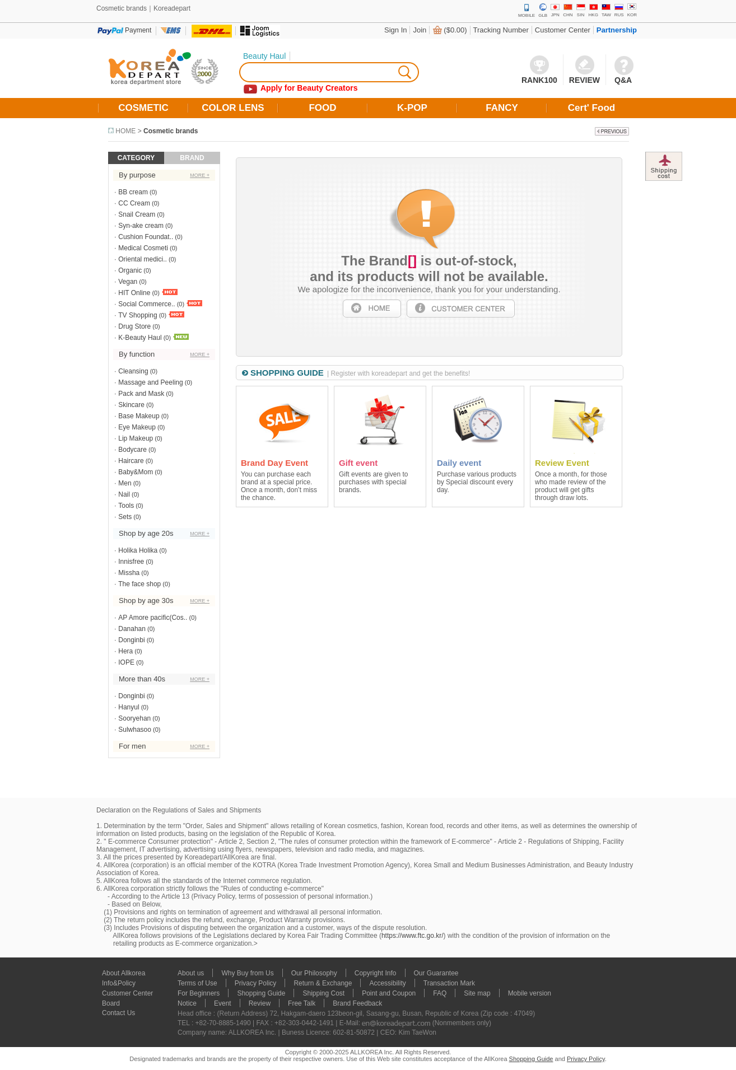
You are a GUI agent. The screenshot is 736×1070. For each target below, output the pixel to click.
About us (191, 973)
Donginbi (131, 640)
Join (419, 30)
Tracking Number (501, 30)
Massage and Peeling (150, 382)
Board (111, 1003)
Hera (125, 651)
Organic (130, 270)
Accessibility (387, 983)
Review (260, 1003)
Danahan (132, 629)
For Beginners (199, 993)
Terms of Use (197, 983)
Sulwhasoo (134, 729)
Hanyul (128, 707)
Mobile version (529, 993)
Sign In (395, 30)
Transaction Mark (449, 983)
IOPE (126, 662)
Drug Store (134, 326)
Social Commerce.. (146, 304)
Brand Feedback (357, 1003)
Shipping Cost (323, 993)
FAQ (439, 993)
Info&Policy (119, 983)
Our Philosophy (314, 973)
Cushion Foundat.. (145, 237)
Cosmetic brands (170, 131)
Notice (187, 1003)
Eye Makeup (137, 427)
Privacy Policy (256, 983)
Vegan (127, 282)
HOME (125, 131)
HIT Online (134, 293)
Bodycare (132, 450)
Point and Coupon (389, 993)
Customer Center (562, 30)
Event (222, 1003)
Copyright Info (376, 973)
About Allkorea (123, 973)
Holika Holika (137, 550)
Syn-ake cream (141, 226)
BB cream (133, 192)
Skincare (131, 405)
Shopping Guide (261, 993)
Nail (124, 494)
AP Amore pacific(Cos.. (152, 618)
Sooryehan (134, 718)
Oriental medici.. (142, 259)
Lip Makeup (135, 438)
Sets (125, 517)
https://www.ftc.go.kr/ (412, 936)
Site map (477, 993)
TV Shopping (137, 315)
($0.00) (455, 30)
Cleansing (133, 371)
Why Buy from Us (247, 973)
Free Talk (301, 1003)
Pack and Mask (141, 394)
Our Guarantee (436, 973)
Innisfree (131, 562)
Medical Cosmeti (143, 248)
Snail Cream (136, 214)
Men (124, 483)
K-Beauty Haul (139, 338)
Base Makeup (138, 416)
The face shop (139, 584)
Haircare (130, 461)
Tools (126, 506)
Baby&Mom (135, 472)
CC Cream (134, 203)
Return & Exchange (323, 983)
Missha (128, 573)
